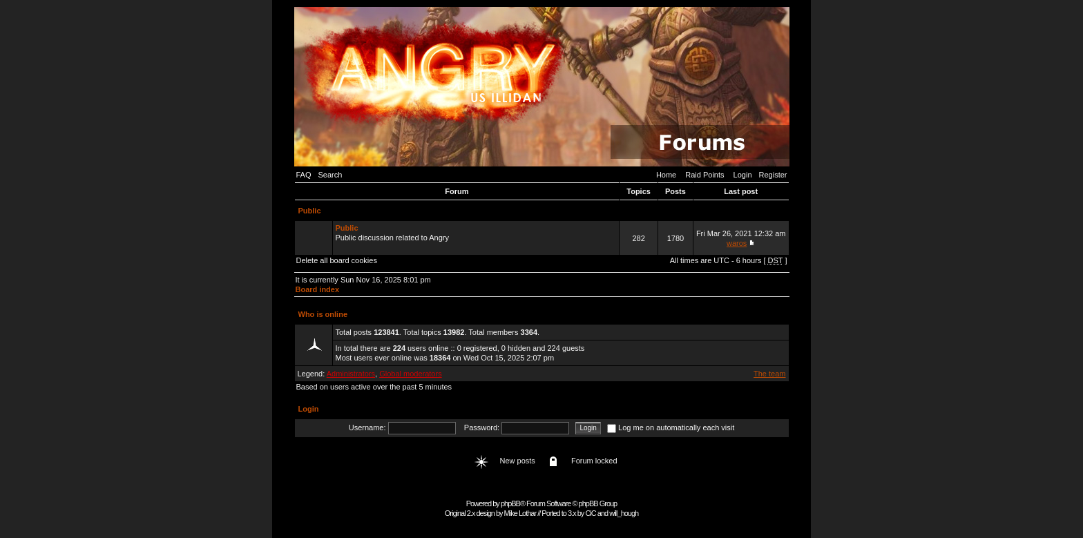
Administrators (351, 373)
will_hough (623, 513)
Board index (318, 289)
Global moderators (410, 373)
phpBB (510, 503)
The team (769, 373)
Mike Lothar (520, 513)
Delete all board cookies (336, 260)
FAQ (304, 175)
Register (773, 175)
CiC (590, 513)
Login (743, 175)
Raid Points (704, 175)
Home (666, 175)
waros (737, 243)
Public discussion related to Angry (476, 237)
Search (330, 175)
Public (309, 210)
